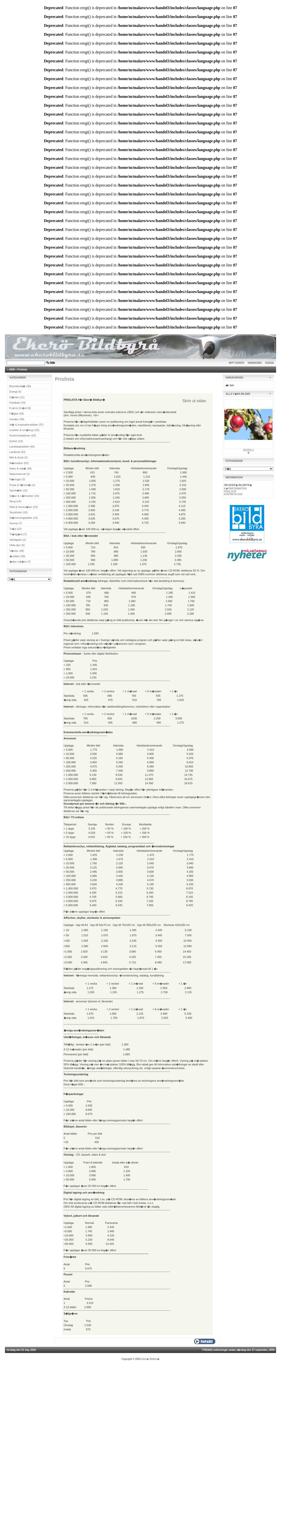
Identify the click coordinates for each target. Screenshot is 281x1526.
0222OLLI (248, 450)
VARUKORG (255, 363)
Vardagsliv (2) (17, 539)
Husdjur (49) (16, 419)
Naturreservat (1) (19, 473)
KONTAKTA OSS (233, 494)
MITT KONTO (236, 363)
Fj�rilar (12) (16, 397)
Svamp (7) (15, 523)
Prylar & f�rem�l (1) (22, 485)
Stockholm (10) (18, 512)
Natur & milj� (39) (20, 468)
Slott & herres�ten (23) (23, 506)
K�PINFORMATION (235, 488)
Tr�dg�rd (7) (18, 534)
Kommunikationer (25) (22, 435)
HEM (12, 369)
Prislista (22, 369)
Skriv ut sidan (194, 401)
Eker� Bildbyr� (150, 1359)
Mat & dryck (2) (18, 457)
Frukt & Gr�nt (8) (20, 408)
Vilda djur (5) (17, 545)
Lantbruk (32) (17, 452)
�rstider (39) (17, 556)
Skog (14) (15, 501)
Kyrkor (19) (16, 441)
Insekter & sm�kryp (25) (24, 430)
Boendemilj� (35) (20, 386)
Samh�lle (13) (18, 490)
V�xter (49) (16, 550)
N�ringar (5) (17, 479)
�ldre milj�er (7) (20, 561)
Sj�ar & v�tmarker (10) (24, 495)
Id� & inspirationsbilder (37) (26, 424)
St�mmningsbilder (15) (23, 517)
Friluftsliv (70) (17, 402)
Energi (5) (15, 391)
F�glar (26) (16, 413)
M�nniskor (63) (19, 463)
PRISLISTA (230, 491)
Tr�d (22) (15, 528)
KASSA (269, 363)
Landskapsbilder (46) (22, 446)
